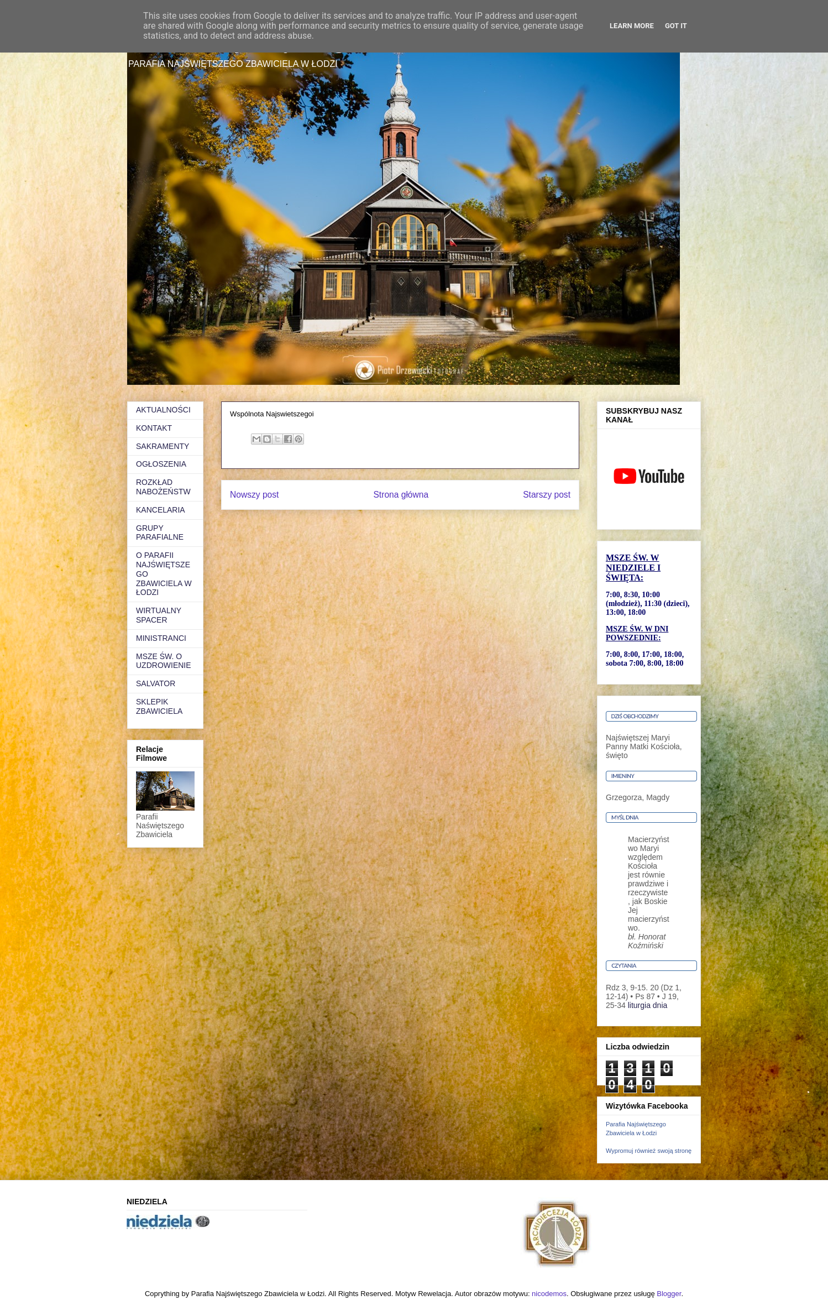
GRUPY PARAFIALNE (160, 533)
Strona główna (400, 494)
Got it (676, 26)
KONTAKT (154, 428)
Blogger (669, 1293)
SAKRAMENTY (162, 446)
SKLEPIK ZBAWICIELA (159, 706)
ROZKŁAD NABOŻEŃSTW (163, 487)
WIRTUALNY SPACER (158, 615)
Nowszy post (254, 494)
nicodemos (549, 1293)
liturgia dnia (648, 1005)
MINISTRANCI (161, 638)
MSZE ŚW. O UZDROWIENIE (163, 661)
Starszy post (546, 494)
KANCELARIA (160, 509)
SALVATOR (155, 683)
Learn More (632, 26)
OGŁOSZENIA (161, 463)
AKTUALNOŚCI (163, 409)
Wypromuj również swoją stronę (648, 1150)
